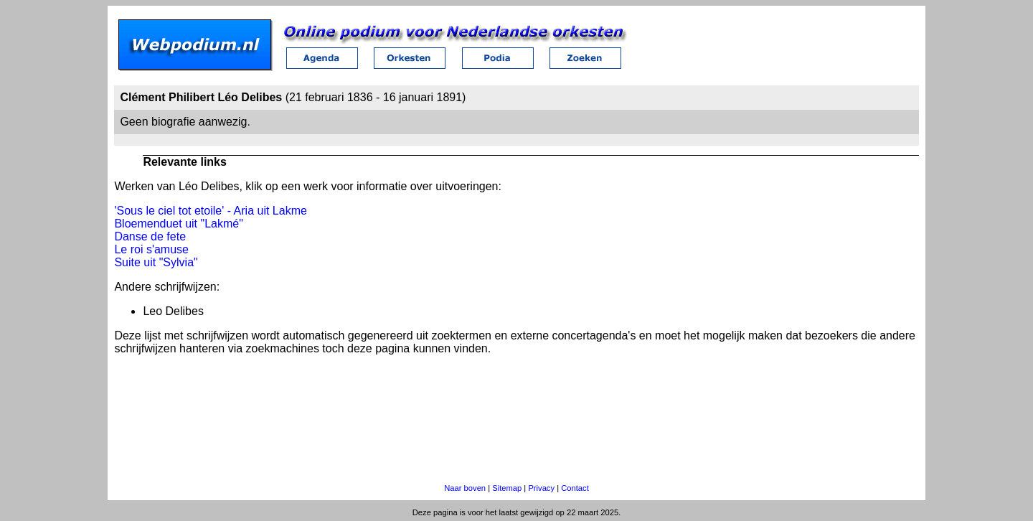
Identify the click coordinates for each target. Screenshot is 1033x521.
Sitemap (507, 488)
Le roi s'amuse (151, 249)
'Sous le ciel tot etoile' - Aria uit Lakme (210, 211)
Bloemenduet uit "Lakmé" (178, 223)
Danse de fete (150, 236)
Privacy (541, 488)
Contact (575, 488)
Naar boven (465, 488)
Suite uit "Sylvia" (155, 262)
